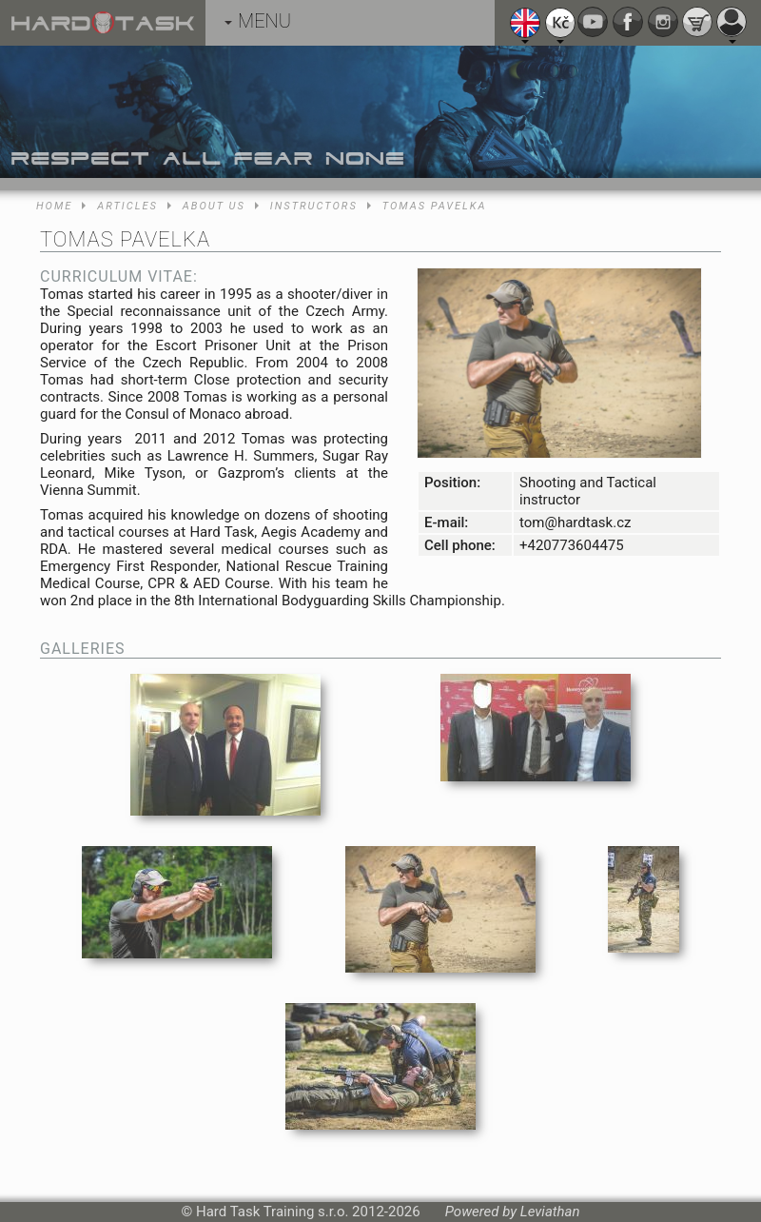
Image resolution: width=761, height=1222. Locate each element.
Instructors (314, 206)
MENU (257, 21)
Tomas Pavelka (434, 206)
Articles (127, 206)
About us (214, 206)
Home (54, 206)
